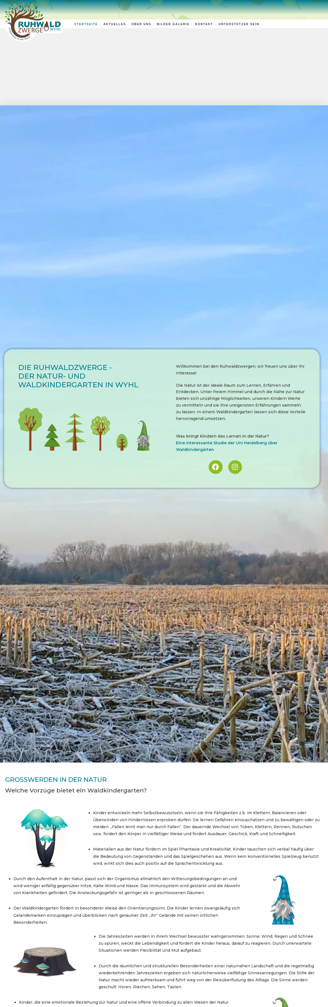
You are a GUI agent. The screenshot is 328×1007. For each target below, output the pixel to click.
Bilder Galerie (173, 24)
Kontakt (204, 24)
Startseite (86, 24)
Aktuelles (114, 24)
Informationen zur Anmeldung (208, 996)
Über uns (141, 24)
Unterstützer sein (238, 24)
